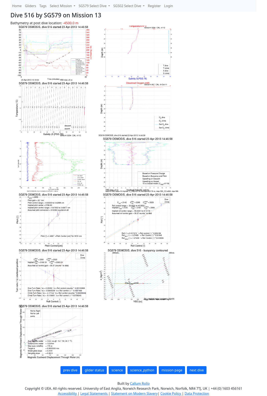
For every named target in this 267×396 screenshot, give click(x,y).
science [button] (117, 370)
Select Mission (61, 6)
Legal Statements (94, 393)
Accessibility (68, 393)
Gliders (30, 6)
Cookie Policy (171, 393)
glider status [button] (94, 370)
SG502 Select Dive (127, 6)
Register (154, 6)
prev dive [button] (70, 370)
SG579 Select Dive (93, 6)
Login (168, 6)
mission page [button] (171, 370)
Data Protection (197, 393)
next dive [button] (197, 370)
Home (17, 6)
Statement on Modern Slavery (134, 393)
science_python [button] (142, 370)
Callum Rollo (140, 383)
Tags (43, 6)
